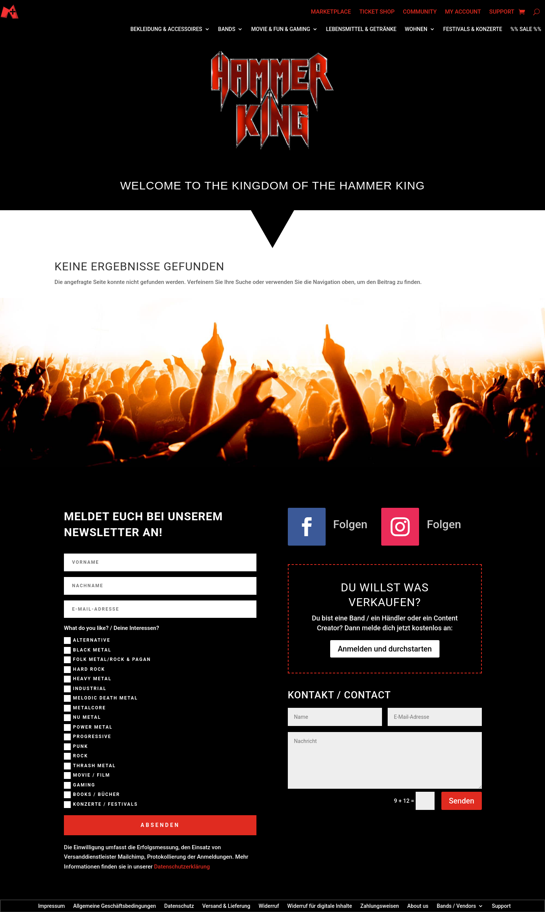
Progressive (87, 737)
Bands (227, 29)
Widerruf (269, 906)
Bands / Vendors (456, 906)
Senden (461, 800)
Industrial (85, 689)
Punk (76, 746)
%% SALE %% (526, 29)
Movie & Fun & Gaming (280, 29)
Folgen (350, 524)
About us (418, 906)
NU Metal (82, 717)
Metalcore (85, 708)
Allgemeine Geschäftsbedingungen (114, 906)
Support (501, 11)
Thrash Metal (90, 766)
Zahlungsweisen (379, 906)
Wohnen (416, 29)
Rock (76, 756)
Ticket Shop (376, 11)
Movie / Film (87, 775)
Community (419, 11)
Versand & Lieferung (226, 906)
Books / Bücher (92, 794)
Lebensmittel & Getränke (361, 29)
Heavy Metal (88, 679)
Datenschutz (179, 906)
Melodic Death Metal (101, 698)
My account (463, 11)
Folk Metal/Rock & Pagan (107, 659)
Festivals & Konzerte (472, 29)
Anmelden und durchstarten (385, 648)
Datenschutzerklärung (182, 866)
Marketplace (331, 11)
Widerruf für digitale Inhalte (319, 906)
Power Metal (88, 727)
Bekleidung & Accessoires (166, 29)
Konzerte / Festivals (101, 804)
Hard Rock (84, 669)
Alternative (87, 640)
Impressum (51, 906)
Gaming (79, 785)
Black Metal (87, 650)
